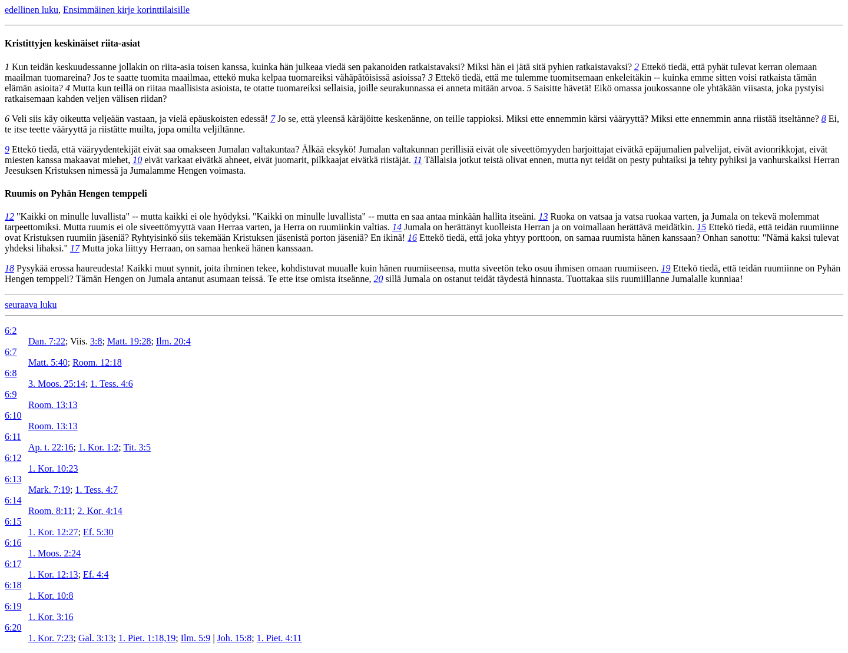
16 (412, 238)
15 (701, 227)
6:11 (13, 437)
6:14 (13, 500)
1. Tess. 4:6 (111, 384)
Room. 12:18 (97, 362)
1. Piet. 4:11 (279, 638)
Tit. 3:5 (137, 447)
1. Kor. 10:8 (50, 596)
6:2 (10, 331)
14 (397, 227)
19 (665, 268)
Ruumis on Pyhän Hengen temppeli (76, 193)
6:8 (10, 373)
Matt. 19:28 (129, 341)
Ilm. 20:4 (173, 341)
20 (378, 279)
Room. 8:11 (50, 511)
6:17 (13, 564)
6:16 (13, 543)
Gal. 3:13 (96, 638)
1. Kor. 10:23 (53, 468)
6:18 (13, 585)
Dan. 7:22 (46, 341)
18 (9, 268)
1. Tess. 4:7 (96, 490)
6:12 (13, 458)
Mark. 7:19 (49, 490)
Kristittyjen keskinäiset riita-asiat (72, 43)
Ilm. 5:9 (196, 638)
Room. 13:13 (53, 405)
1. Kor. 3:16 (50, 617)
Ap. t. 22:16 (50, 447)
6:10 (13, 415)
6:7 (10, 352)
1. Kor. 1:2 (98, 447)
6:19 (13, 606)
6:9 (10, 394)
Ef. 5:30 (98, 532)
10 (137, 160)
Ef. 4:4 (96, 574)
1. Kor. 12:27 (53, 532)
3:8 (96, 341)
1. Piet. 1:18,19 (146, 638)
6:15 (13, 521)
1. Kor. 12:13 (53, 574)
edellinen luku (31, 10)
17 (75, 248)
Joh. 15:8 (234, 638)
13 (543, 216)
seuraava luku (31, 305)
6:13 (13, 479)
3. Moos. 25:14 (56, 384)
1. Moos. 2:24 (54, 553)
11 (417, 160)
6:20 (13, 627)
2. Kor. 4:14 (99, 511)
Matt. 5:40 (48, 362)
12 (9, 216)
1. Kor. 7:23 (50, 638)
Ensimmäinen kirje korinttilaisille (126, 10)
